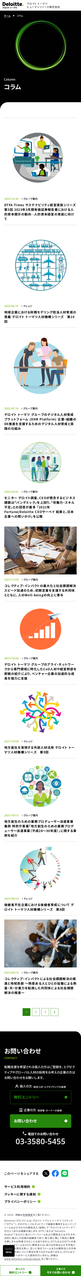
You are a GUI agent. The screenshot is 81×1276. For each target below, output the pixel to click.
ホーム (7, 15)
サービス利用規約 (17, 1187)
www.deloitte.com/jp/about (22, 1258)
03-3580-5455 (40, 1141)
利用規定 (28, 1214)
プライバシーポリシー (20, 1201)
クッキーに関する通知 (20, 1194)
